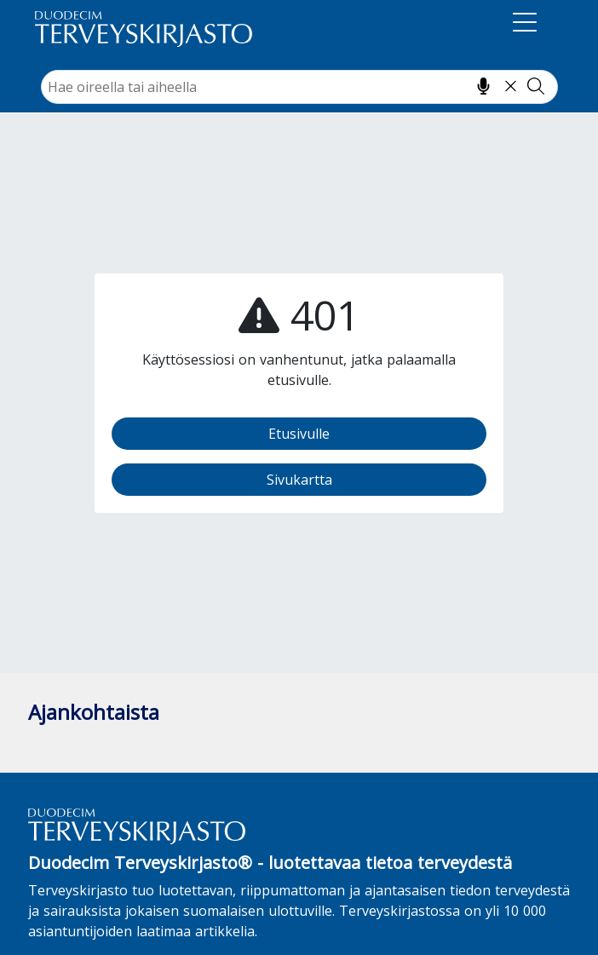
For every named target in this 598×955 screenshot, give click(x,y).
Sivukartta (299, 479)
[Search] (299, 87)
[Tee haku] (536, 86)
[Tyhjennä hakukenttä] (511, 86)
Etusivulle (299, 433)
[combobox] (299, 87)
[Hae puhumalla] (483, 86)
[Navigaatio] (524, 26)
